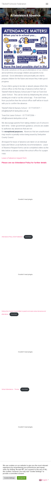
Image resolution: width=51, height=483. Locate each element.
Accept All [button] (21, 478)
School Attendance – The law (10, 389)
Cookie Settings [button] (9, 478)
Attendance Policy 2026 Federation (12, 237)
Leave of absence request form (14, 158)
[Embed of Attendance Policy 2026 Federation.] (25, 199)
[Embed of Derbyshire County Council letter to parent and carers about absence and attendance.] (25, 274)
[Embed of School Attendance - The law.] (25, 351)
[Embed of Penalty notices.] (25, 427)
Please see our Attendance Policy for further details (24, 163)
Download (28, 237)
